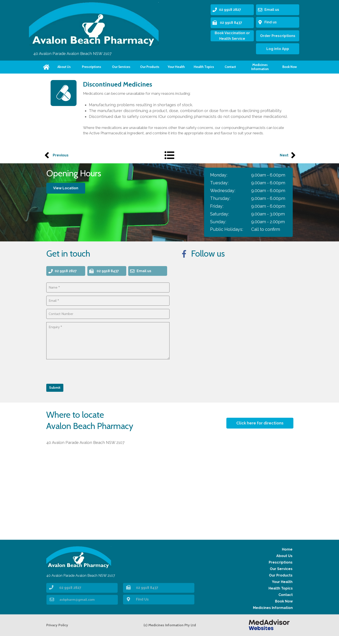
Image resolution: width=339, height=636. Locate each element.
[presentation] (79, 371)
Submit (55, 387)
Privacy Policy (57, 625)
